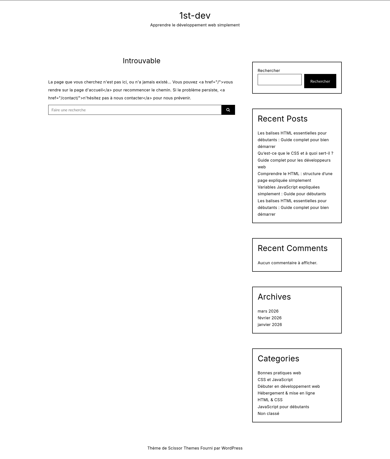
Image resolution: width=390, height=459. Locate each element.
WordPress (232, 448)
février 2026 (270, 317)
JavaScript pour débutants (283, 406)
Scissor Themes (183, 448)
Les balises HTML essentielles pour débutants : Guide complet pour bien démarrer (293, 140)
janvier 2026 (270, 324)
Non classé (268, 413)
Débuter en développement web (289, 386)
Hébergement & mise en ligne (286, 393)
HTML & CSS (270, 399)
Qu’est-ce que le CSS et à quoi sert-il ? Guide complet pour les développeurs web (295, 160)
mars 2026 (268, 311)
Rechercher (269, 70)
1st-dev (195, 15)
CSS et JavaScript (275, 379)
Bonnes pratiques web (279, 372)
